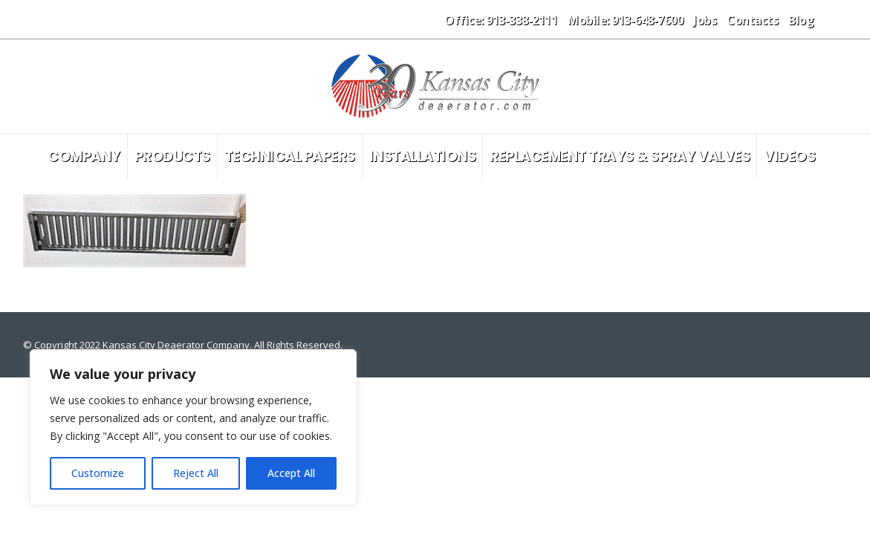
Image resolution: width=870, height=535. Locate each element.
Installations (422, 156)
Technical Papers (289, 156)
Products (172, 156)
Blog (801, 20)
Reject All (195, 473)
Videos (789, 156)
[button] (835, 19)
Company (84, 156)
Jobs (704, 20)
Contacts (752, 20)
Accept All (291, 473)
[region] (193, 427)
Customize (97, 473)
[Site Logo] (435, 86)
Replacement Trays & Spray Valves (620, 156)
